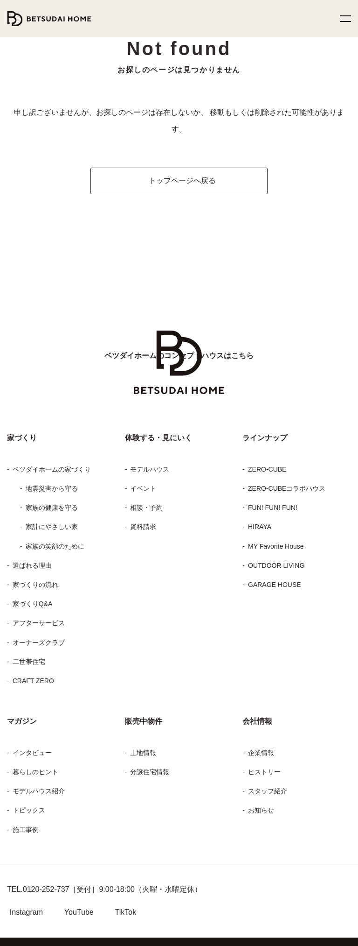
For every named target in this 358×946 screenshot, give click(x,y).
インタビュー (29, 736)
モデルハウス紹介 (38, 774)
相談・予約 (145, 490)
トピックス (26, 793)
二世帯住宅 (29, 644)
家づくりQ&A (31, 587)
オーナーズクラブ (36, 625)
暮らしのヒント (32, 755)
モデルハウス (149, 452)
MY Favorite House (274, 529)
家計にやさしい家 (50, 510)
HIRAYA (258, 510)
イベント (141, 471)
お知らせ (260, 793)
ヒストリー (261, 755)
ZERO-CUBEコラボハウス (283, 471)
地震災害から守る (51, 471)
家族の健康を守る (51, 490)
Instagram (25, 895)
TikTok (129, 895)
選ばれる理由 (31, 548)
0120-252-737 (42, 872)
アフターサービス (36, 606)
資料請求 (144, 510)
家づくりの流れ (34, 567)
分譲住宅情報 (150, 755)
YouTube (79, 895)
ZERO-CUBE (265, 452)
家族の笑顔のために (54, 529)
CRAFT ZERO (32, 664)
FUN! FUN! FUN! (272, 490)
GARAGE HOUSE (272, 567)
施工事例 (26, 813)
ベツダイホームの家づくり (48, 452)
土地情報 (144, 736)
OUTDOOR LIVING (275, 548)
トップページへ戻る (184, 163)
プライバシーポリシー (234, 933)
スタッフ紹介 (265, 774)
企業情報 (261, 736)
